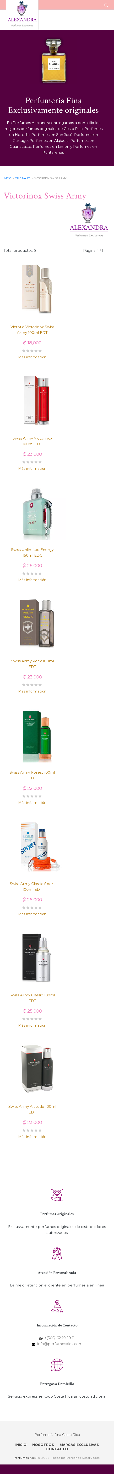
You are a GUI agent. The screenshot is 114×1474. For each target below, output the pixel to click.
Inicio (7, 178)
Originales (22, 178)
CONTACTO (57, 1449)
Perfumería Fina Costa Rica (57, 1435)
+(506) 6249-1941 (59, 1338)
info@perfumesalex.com (59, 1343)
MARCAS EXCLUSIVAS (79, 1445)
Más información (32, 357)
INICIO (21, 1445)
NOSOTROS (43, 1445)
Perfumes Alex (25, 1457)
